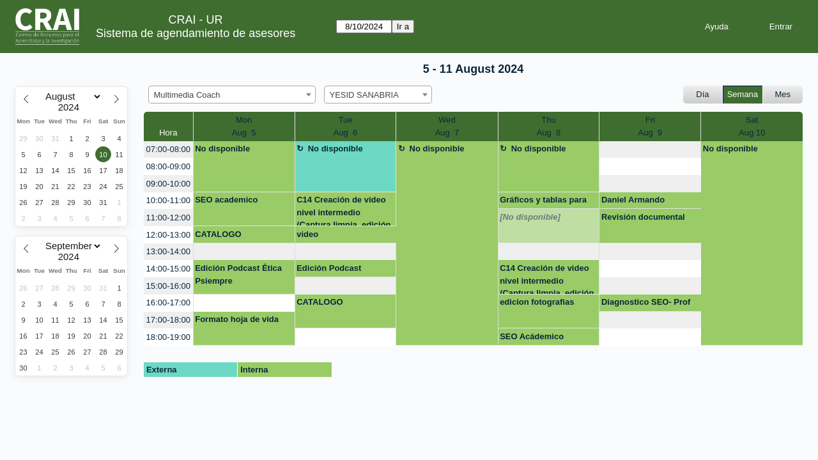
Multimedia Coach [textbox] (187, 95)
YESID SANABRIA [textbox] (364, 95)
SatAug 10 (752, 126)
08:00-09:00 (168, 166)
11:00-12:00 (168, 217)
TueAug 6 (346, 126)
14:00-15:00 (168, 268)
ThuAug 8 (549, 126)
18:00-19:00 (168, 337)
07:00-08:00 (168, 149)
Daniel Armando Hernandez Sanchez (640, 202)
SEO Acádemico (532, 336)
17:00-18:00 (168, 320)
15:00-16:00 (168, 286)
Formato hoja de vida (237, 319)
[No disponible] (530, 217)
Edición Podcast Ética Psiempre (238, 274)
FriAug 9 (650, 126)
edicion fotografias (537, 302)
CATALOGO (218, 234)
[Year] (72, 107)
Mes (783, 94)
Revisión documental (643, 217)
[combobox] (232, 94)
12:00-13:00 (168, 235)
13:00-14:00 (168, 251)
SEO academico (226, 199)
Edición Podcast (329, 268)
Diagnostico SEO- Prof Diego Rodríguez (645, 304)
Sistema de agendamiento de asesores (195, 33)
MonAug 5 (244, 126)
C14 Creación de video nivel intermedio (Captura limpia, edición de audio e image (343, 210)
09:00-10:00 (168, 183)
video (307, 234)
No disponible (222, 148)
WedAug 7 (447, 126)
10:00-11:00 (168, 200)
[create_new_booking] (649, 149)
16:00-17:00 (168, 302)
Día (702, 94)
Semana (742, 94)
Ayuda (717, 26)
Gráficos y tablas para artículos (543, 202)
